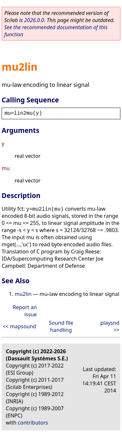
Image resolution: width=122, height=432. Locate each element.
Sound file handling (61, 326)
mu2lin (23, 294)
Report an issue (25, 311)
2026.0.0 (34, 20)
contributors (33, 422)
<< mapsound (19, 326)
